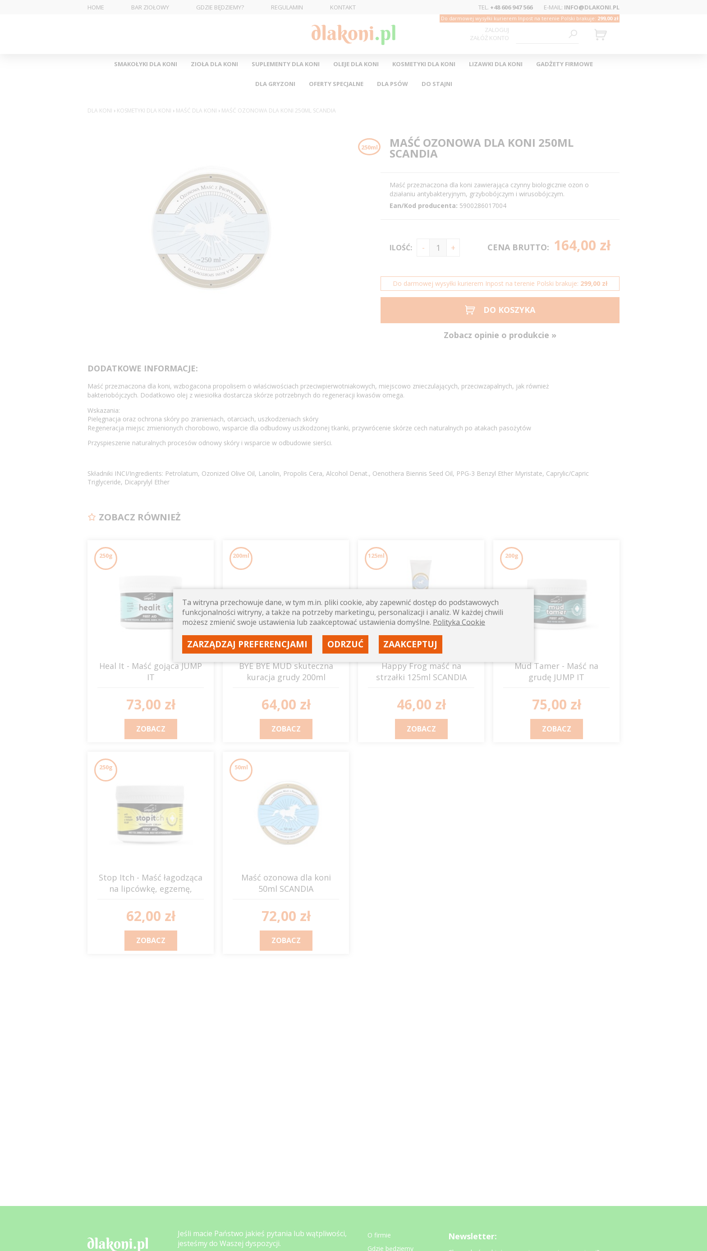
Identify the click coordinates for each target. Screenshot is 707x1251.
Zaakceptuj (410, 644)
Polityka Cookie (459, 622)
